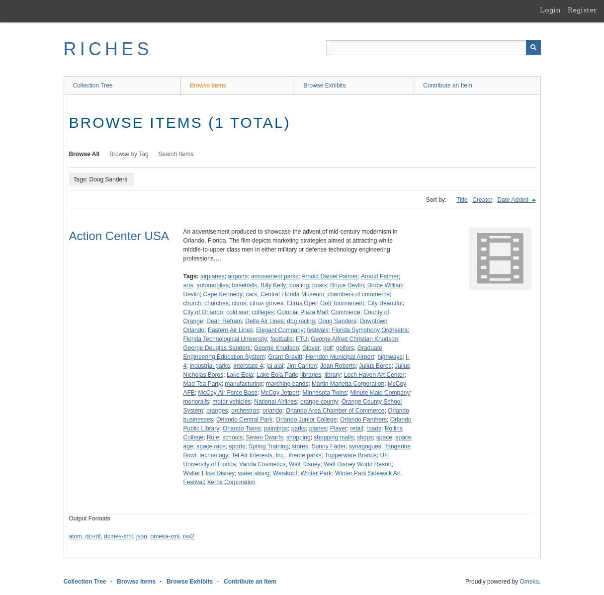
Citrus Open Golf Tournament (325, 303)
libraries (310, 374)
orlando (272, 410)
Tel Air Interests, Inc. (258, 455)
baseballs (245, 285)
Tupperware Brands (351, 455)
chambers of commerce (359, 294)
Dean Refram (224, 321)
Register (582, 10)
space (384, 437)
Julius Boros (375, 365)
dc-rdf (93, 536)
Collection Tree (93, 85)
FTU (301, 339)
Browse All (84, 154)
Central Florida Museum (292, 294)
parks (298, 428)
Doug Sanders (337, 321)
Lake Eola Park (277, 374)
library (333, 374)
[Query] (433, 47)
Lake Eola (240, 374)
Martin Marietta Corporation (348, 383)
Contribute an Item (447, 85)
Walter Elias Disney (209, 473)
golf (328, 347)
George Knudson (276, 347)
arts (188, 285)
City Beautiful (385, 303)
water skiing (253, 473)
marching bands (287, 383)
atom (76, 536)
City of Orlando (203, 312)
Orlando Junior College (306, 419)
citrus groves (266, 303)
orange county (319, 401)
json (141, 536)
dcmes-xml (118, 536)
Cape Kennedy (223, 294)
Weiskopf (285, 473)
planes (318, 428)
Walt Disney (305, 464)
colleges (263, 312)
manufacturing (243, 383)
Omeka (529, 581)
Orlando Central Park (244, 419)
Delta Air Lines (264, 321)
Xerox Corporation (231, 482)
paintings (276, 428)
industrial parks (210, 365)
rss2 (188, 536)
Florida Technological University (225, 339)
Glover (311, 347)
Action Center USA (119, 236)
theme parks (304, 455)
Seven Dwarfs (264, 437)
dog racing (301, 321)
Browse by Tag (129, 154)
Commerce (345, 312)
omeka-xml (165, 536)
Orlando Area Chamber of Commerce (335, 410)
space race (211, 446)
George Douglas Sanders (217, 347)
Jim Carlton (302, 365)
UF (384, 455)
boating (299, 285)
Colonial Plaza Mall (302, 312)
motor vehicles (231, 401)
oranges (217, 410)
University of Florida (209, 464)
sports (237, 446)
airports (238, 276)
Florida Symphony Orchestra (370, 330)
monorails (196, 401)
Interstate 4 (248, 365)
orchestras (245, 410)
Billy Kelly (273, 285)
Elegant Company (279, 330)
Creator (482, 199)
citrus (239, 303)
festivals (317, 330)
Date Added (513, 199)
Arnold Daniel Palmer (329, 276)
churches (216, 303)
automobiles (212, 285)
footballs (281, 339)
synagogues (365, 446)
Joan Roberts (337, 365)
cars (252, 294)
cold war (237, 312)
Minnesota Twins (325, 392)
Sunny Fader (329, 446)
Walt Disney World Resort (358, 464)
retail (356, 428)
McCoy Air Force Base (228, 392)
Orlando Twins (241, 428)
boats (319, 285)
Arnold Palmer (380, 276)
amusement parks (274, 276)
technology (213, 455)
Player (338, 428)
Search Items (176, 154)
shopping (298, 437)
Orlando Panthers (363, 419)
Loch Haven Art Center (374, 374)
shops (365, 437)
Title (461, 199)
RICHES (108, 49)
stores (300, 446)
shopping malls (333, 437)
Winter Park (316, 473)
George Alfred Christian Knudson (354, 339)
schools (232, 437)
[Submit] (533, 47)
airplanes (212, 276)
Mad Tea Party (202, 383)
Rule (213, 437)
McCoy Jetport (280, 392)
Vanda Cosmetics (262, 464)
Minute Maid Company (380, 392)
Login (550, 10)
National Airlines (275, 401)
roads (373, 428)
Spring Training (269, 446)
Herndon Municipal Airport (340, 356)
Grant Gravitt (285, 356)
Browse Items (208, 85)
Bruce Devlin (347, 285)
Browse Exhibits (324, 85)
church (192, 303)
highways (389, 356)
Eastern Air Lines (230, 330)
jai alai (274, 365)
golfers (345, 347)
